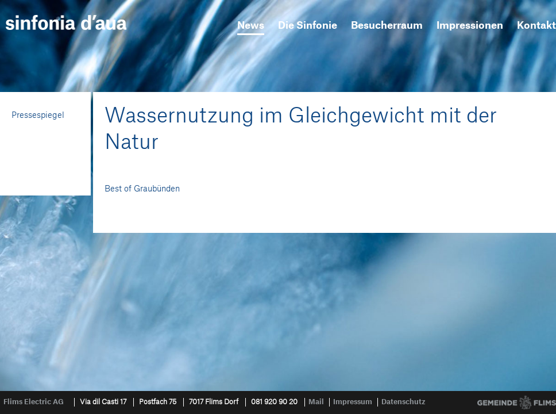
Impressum (352, 401)
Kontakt (536, 25)
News (250, 25)
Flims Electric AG (33, 401)
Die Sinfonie (307, 25)
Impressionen (470, 25)
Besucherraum (387, 25)
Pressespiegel (37, 116)
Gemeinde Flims (516, 402)
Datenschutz (403, 401)
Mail (316, 401)
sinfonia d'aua (66, 22)
